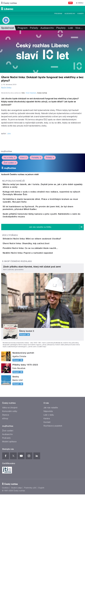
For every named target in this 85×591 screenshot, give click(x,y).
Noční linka (6, 88)
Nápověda (48, 508)
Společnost (7, 27)
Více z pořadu (10, 304)
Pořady (34, 27)
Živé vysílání (10, 210)
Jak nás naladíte (51, 504)
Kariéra (47, 515)
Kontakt (47, 519)
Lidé (70, 27)
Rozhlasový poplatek (53, 522)
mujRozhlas (6, 199)
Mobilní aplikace (9, 538)
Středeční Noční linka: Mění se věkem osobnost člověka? (41, 307)
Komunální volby (9, 508)
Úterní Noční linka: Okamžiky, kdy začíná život (35, 319)
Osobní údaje (16, 584)
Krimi (23, 205)
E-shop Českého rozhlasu (17, 358)
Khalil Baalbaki (31, 140)
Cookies (5, 584)
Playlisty (61, 27)
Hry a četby (9, 205)
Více (79, 27)
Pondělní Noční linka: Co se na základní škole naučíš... (40, 331)
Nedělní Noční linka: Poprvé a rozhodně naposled (37, 342)
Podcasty (6, 534)
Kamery (80, 13)
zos (9, 181)
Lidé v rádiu (49, 511)
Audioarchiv (70, 13)
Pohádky (36, 205)
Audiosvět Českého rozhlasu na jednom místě (20, 222)
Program (58, 13)
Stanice (5, 511)
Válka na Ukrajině (9, 504)
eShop (5, 515)
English (41, 584)
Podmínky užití (30, 584)
